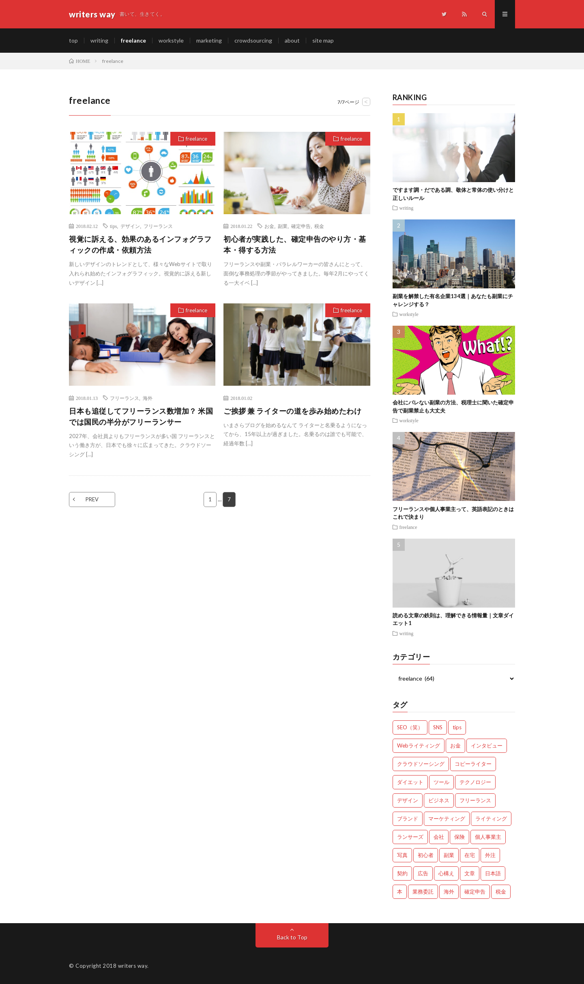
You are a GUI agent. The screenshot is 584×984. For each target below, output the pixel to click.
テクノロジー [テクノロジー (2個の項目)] (475, 782)
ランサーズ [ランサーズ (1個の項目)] (410, 837)
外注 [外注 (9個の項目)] (490, 855)
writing (99, 40)
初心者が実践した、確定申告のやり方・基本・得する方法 (294, 244)
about (292, 40)
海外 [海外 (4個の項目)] (449, 891)
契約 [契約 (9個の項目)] (402, 873)
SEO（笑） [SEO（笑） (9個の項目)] (410, 727)
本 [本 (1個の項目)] (399, 891)
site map (323, 40)
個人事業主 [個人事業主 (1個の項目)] (488, 837)
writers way (133, 966)
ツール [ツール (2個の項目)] (441, 782)
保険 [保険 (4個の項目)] (459, 837)
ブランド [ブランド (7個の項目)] (407, 818)
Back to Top (292, 937)
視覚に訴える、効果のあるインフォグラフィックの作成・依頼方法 (140, 244)
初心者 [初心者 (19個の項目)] (426, 855)
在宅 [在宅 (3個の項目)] (469, 855)
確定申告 (301, 225)
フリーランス (158, 225)
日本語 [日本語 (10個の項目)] (493, 873)
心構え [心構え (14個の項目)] (446, 873)
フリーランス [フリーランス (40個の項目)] (475, 800)
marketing (209, 40)
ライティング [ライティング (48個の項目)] (491, 818)
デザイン (130, 225)
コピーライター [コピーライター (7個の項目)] (473, 764)
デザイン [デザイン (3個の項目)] (407, 800)
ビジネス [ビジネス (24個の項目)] (438, 800)
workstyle (171, 40)
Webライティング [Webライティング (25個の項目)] (418, 745)
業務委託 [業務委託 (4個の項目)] (423, 891)
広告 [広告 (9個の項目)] (423, 873)
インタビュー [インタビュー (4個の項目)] (486, 745)
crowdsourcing (253, 40)
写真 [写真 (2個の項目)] (402, 855)
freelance (133, 40)
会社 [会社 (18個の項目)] (439, 837)
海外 (147, 397)
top (73, 40)
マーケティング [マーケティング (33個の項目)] (446, 818)
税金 (319, 225)
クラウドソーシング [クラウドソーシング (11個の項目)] (420, 764)
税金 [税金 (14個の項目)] (501, 891)
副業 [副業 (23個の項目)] (449, 855)
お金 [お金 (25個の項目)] (455, 745)
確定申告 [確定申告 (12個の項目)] (474, 891)
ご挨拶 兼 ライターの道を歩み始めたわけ (292, 410)
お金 (269, 225)
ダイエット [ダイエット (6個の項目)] (410, 782)
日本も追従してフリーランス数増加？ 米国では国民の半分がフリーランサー (141, 416)
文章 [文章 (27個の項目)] (469, 873)
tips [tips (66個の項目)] (457, 727)
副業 (283, 225)
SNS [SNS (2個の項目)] (437, 727)
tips (113, 225)
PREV (92, 499)
